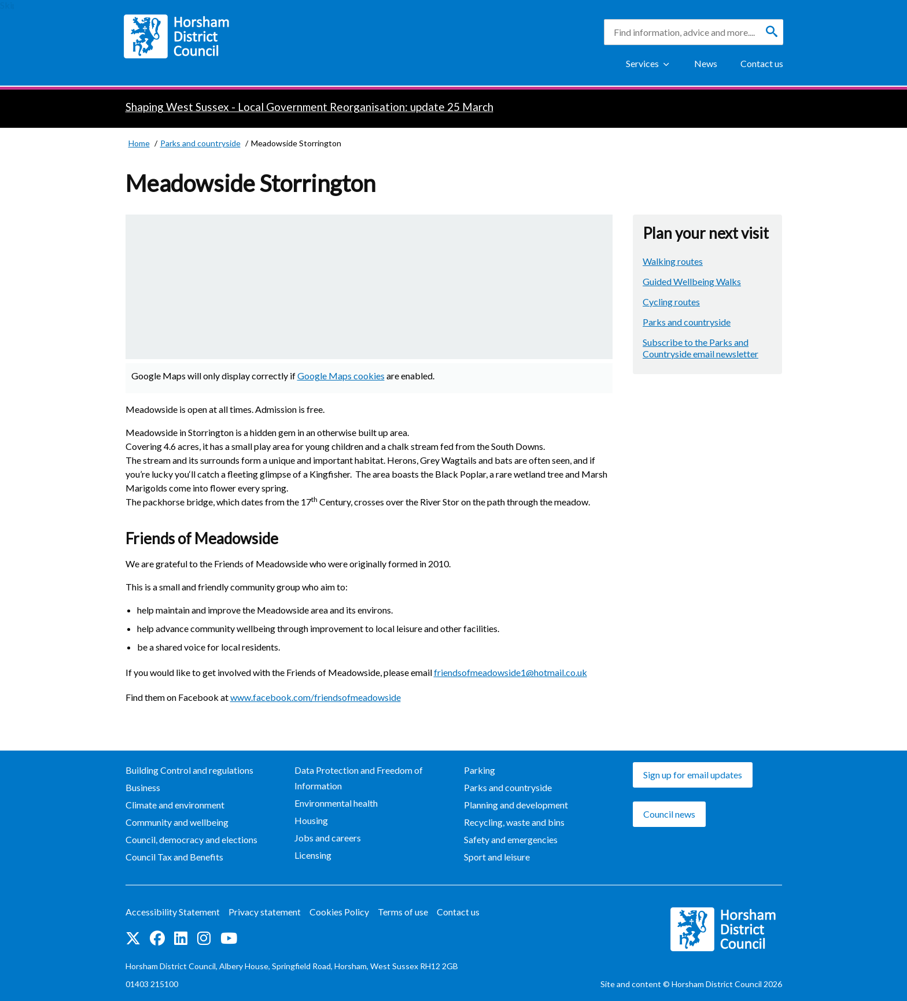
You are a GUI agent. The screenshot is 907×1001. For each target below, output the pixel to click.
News (705, 63)
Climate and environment (175, 804)
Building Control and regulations (189, 769)
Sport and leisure (497, 856)
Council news (669, 813)
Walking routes (673, 261)
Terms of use (403, 911)
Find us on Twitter (133, 938)
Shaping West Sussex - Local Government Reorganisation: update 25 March (309, 106)
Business (143, 787)
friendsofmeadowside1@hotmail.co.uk (510, 672)
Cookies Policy (339, 911)
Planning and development (516, 804)
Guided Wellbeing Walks (692, 281)
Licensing (312, 854)
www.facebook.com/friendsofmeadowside (315, 697)
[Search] (771, 31)
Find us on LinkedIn (180, 938)
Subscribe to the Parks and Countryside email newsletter (700, 348)
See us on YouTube (228, 938)
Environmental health (336, 802)
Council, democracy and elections (191, 839)
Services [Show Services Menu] (642, 63)
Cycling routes (671, 301)
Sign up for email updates (692, 774)
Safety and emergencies (511, 839)
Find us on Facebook (157, 938)
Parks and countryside (687, 321)
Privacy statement (264, 911)
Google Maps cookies (341, 375)
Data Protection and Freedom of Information (358, 777)
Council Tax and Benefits (174, 856)
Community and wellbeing (177, 822)
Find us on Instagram (204, 938)
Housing (311, 820)
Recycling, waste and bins (514, 822)
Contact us (761, 63)
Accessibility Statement (173, 911)
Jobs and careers (327, 837)
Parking (479, 769)
